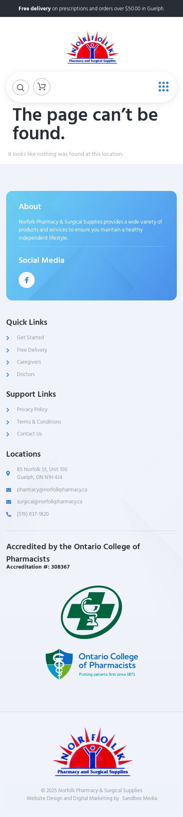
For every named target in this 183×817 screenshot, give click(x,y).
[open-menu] (161, 87)
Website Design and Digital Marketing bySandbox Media (91, 799)
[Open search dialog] (20, 87)
